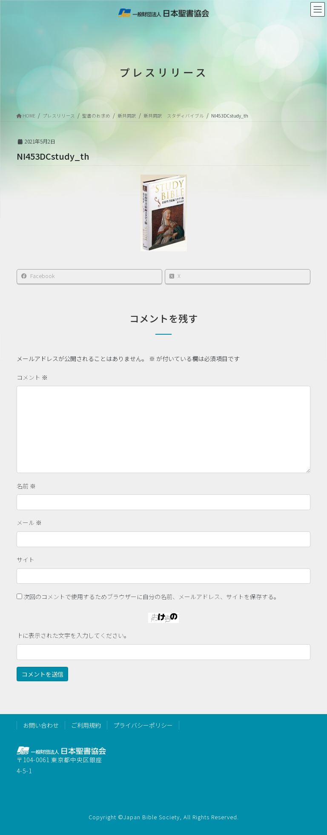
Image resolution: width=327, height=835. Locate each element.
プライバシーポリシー (143, 725)
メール (29, 522)
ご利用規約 (86, 725)
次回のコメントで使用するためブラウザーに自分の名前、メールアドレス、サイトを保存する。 (151, 596)
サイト (25, 559)
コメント (32, 377)
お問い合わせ (41, 725)
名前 (26, 486)
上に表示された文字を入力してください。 (73, 635)
